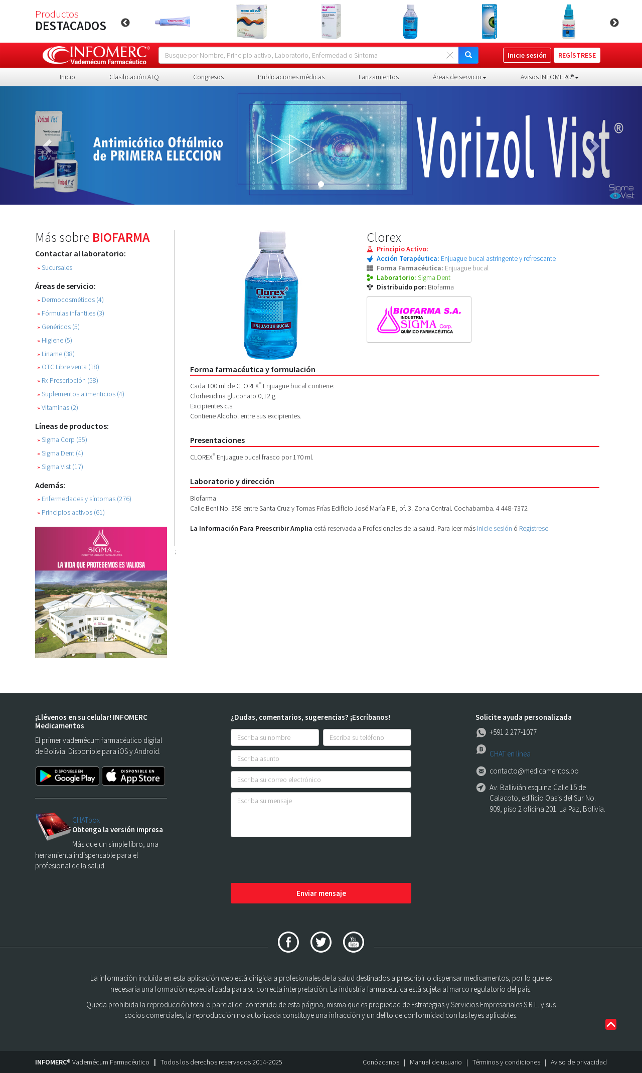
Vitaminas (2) (57, 407)
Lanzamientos (379, 76)
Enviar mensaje (321, 893)
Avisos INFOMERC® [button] (550, 76)
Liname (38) (56, 354)
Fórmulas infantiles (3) (70, 313)
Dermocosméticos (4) (70, 299)
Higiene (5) (54, 340)
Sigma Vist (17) (60, 467)
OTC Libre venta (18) (68, 367)
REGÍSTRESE (577, 55)
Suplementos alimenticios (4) (80, 394)
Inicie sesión (494, 528)
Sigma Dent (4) (60, 453)
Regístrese (533, 528)
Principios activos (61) (71, 512)
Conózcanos (381, 1061)
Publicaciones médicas (291, 76)
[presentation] (307, 860)
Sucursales (54, 267)
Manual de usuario (436, 1061)
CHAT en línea (510, 753)
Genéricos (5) (58, 327)
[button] (48, 145)
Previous (125, 23)
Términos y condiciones (506, 1061)
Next (614, 23)
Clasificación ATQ (134, 76)
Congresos (208, 76)
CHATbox (86, 820)
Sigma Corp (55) (62, 439)
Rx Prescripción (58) (67, 380)
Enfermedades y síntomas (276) (84, 499)
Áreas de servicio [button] (460, 76)
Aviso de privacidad (579, 1061)
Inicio (67, 76)
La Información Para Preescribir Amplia (251, 528)
